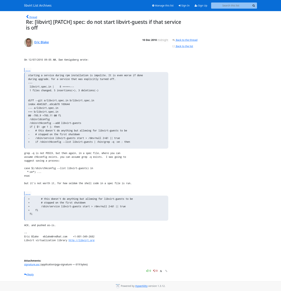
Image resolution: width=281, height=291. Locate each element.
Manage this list (163, 5)
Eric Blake (41, 42)
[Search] (254, 6)
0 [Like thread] (149, 270)
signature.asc (32, 264)
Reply (29, 274)
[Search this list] (231, 6)
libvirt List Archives (38, 5)
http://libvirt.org (81, 240)
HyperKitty (141, 286)
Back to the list (182, 46)
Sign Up (201, 5)
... (28, 70)
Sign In (184, 5)
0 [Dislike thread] (155, 270)
